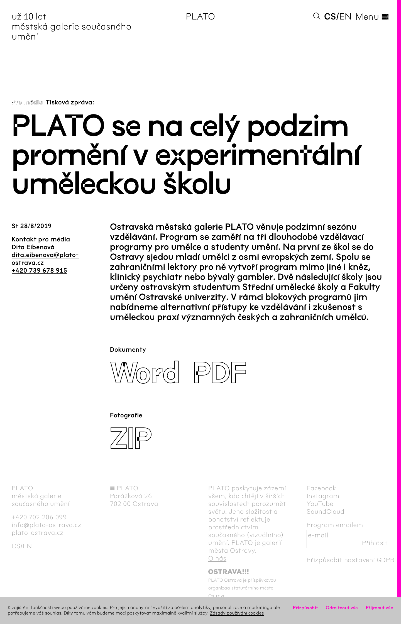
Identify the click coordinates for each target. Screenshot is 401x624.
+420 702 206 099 (39, 517)
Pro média (27, 102)
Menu (372, 17)
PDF (219, 374)
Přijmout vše (379, 607)
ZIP (131, 439)
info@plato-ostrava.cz (46, 524)
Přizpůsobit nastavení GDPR (351, 560)
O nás (217, 558)
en (345, 16)
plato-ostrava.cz (37, 532)
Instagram (323, 496)
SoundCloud (325, 511)
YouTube (320, 503)
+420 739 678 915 (39, 270)
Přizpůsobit (305, 607)
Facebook (321, 488)
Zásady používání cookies (237, 613)
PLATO (200, 16)
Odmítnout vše (342, 607)
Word (144, 374)
